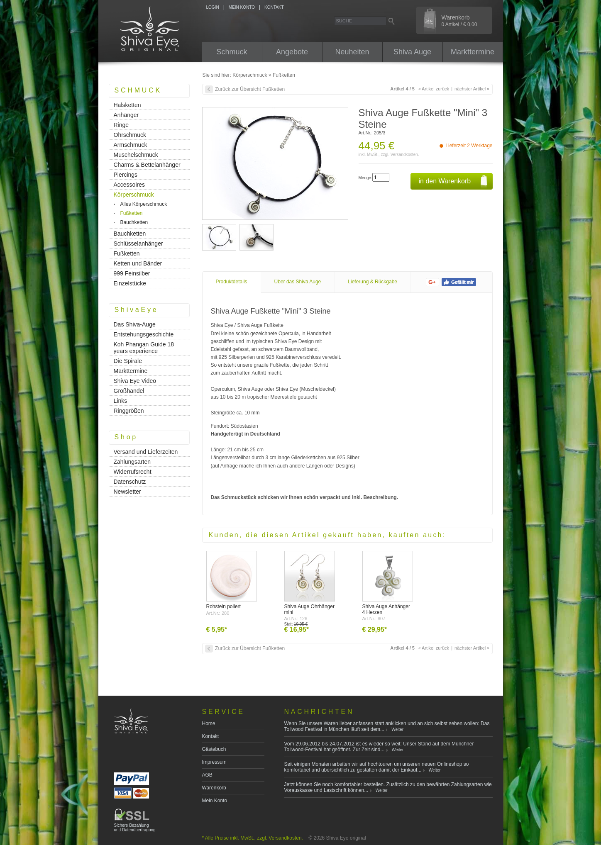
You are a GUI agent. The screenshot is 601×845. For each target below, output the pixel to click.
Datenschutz (130, 481)
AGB (207, 775)
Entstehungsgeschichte (144, 334)
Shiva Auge (412, 52)
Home (208, 723)
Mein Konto (214, 801)
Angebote (292, 52)
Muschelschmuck (136, 154)
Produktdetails (231, 282)
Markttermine (472, 52)
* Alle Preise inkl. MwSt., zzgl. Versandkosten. (252, 838)
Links (120, 400)
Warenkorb (459, 20)
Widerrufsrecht (132, 471)
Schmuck (231, 52)
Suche (344, 20)
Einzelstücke (130, 283)
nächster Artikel (471, 88)
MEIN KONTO (242, 7)
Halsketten (127, 105)
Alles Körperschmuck (143, 204)
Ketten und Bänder (138, 263)
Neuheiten (352, 52)
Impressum (214, 762)
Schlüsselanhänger (138, 243)
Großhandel (129, 390)
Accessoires (129, 184)
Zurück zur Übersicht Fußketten (250, 89)
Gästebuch (214, 749)
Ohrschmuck (130, 134)
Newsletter (127, 491)
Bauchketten (134, 222)
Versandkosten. (405, 154)
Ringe (121, 125)
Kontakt (210, 736)
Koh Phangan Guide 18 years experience (144, 347)
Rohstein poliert (223, 606)
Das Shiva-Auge (135, 324)
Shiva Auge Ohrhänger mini (309, 609)
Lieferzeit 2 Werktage (468, 146)
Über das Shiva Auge (297, 282)
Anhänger (126, 115)
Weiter (397, 729)
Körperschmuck (249, 75)
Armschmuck (130, 144)
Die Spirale (128, 361)
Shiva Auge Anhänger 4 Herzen (386, 609)
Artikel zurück (433, 88)
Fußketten (284, 75)
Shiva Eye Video (135, 380)
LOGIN (212, 7)
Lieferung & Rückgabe (372, 282)
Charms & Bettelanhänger (147, 164)
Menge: (365, 177)
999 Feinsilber (132, 273)
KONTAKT (273, 7)
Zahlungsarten (132, 461)
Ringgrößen (129, 410)
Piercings (126, 174)
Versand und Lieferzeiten (146, 451)
